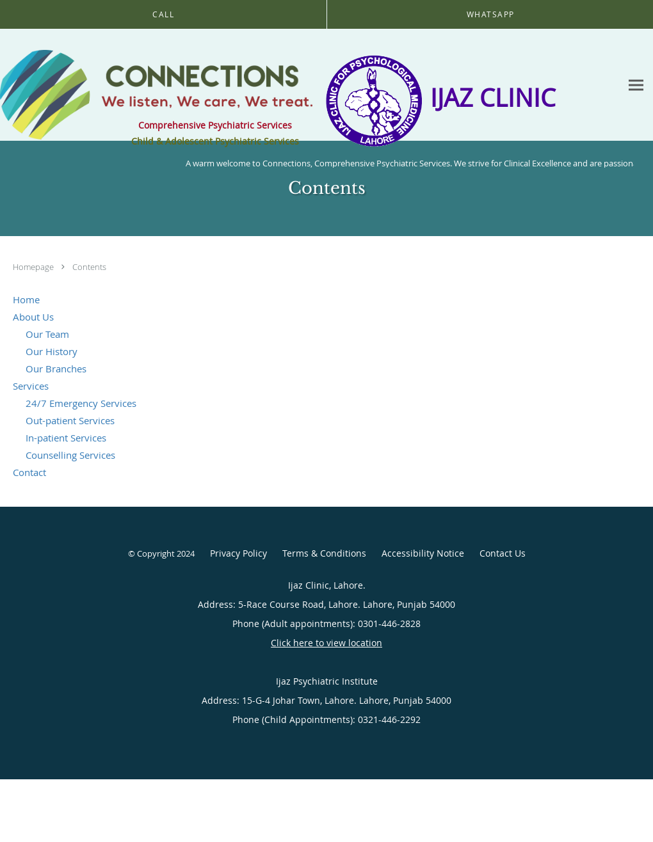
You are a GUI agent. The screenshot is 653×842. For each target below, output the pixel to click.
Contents (89, 267)
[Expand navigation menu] (636, 85)
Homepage (34, 267)
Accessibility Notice (423, 553)
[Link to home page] (156, 85)
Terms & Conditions (324, 553)
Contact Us (503, 553)
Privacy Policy (238, 553)
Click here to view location (326, 643)
